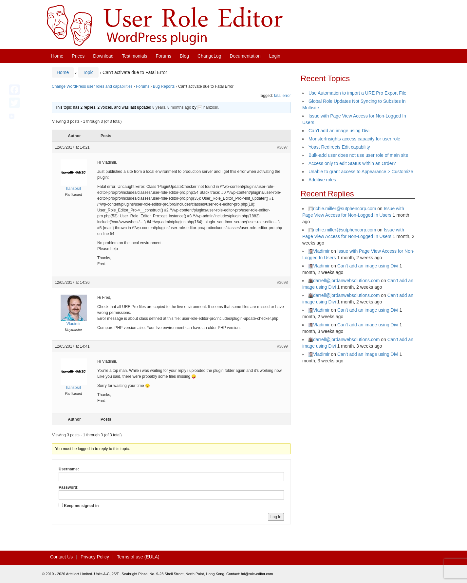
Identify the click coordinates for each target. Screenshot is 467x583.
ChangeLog (209, 56)
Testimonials (134, 56)
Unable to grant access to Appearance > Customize (360, 171)
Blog (184, 56)
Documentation (245, 56)
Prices (78, 56)
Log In (276, 517)
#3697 (282, 147)
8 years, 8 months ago (171, 107)
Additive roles (322, 179)
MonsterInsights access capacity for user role (354, 138)
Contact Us (61, 556)
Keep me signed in (81, 505)
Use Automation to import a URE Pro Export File (357, 93)
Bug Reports (164, 86)
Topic (88, 72)
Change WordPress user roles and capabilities (92, 86)
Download (103, 56)
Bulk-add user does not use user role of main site (358, 155)
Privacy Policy (95, 556)
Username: (69, 469)
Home (57, 56)
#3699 (282, 346)
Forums (163, 56)
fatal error (282, 95)
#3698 (282, 282)
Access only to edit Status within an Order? (352, 163)
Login (274, 56)
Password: (69, 487)
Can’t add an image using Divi (338, 130)
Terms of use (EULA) (138, 556)
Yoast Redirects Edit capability (339, 147)
